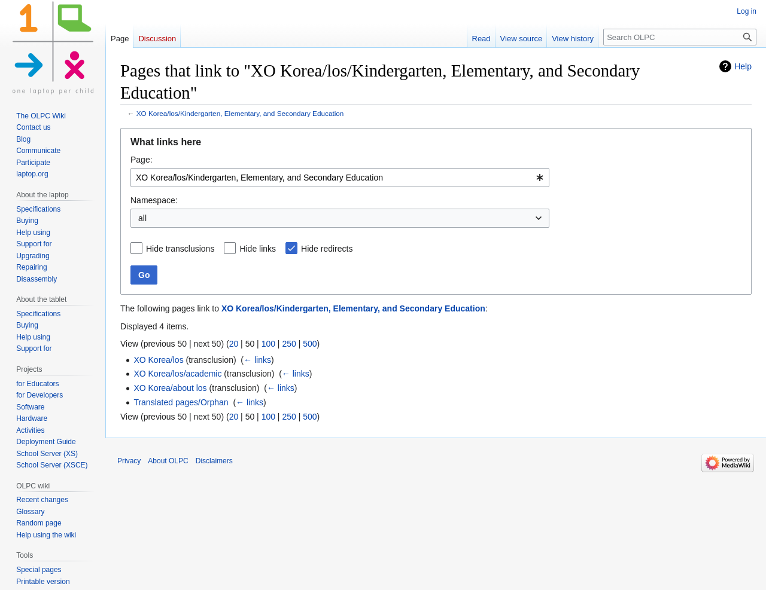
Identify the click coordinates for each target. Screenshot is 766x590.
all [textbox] (142, 218)
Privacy (129, 461)
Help (743, 66)
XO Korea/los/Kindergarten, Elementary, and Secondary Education (240, 113)
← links (257, 360)
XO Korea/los (158, 360)
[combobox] (339, 177)
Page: (141, 159)
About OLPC (168, 461)
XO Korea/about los (169, 388)
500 (310, 344)
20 (234, 344)
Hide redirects (326, 248)
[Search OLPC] (679, 37)
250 (289, 344)
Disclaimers (214, 461)
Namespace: (154, 200)
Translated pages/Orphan (180, 402)
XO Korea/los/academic (177, 373)
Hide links (257, 248)
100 (268, 344)
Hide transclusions (180, 248)
